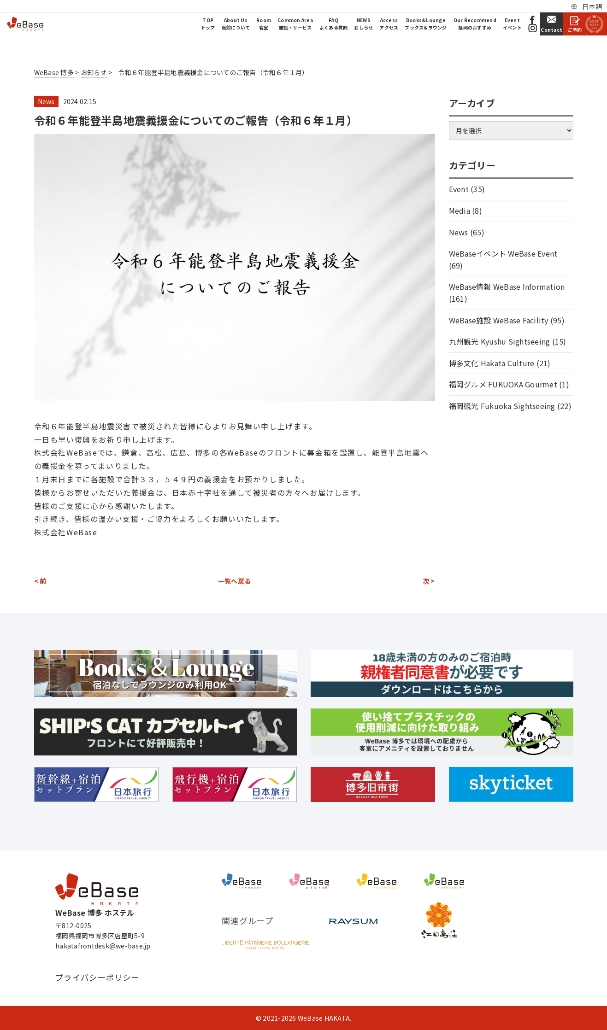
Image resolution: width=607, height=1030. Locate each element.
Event (459, 188)
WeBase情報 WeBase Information (507, 286)
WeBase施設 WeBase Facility (498, 320)
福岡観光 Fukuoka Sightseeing (502, 405)
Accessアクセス (388, 24)
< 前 (40, 580)
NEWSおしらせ (363, 24)
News (46, 101)
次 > (429, 580)
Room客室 (263, 24)
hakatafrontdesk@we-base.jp (103, 945)
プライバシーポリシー (97, 977)
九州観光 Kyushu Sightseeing (499, 341)
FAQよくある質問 (333, 24)
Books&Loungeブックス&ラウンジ (426, 24)
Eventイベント (512, 24)
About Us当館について (236, 24)
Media (459, 210)
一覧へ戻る (234, 580)
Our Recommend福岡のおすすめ (475, 24)
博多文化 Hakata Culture (492, 363)
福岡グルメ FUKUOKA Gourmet (503, 384)
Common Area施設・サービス (295, 24)
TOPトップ (208, 24)
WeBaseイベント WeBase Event (503, 253)
